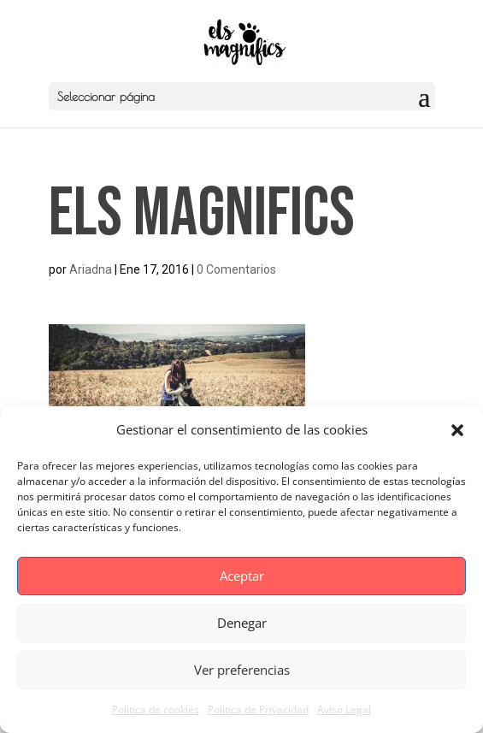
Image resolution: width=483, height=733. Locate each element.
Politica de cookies (155, 709)
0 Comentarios (236, 269)
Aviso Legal (344, 709)
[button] (457, 430)
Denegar (242, 622)
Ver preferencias (242, 669)
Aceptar (242, 575)
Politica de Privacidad (258, 709)
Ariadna (90, 269)
